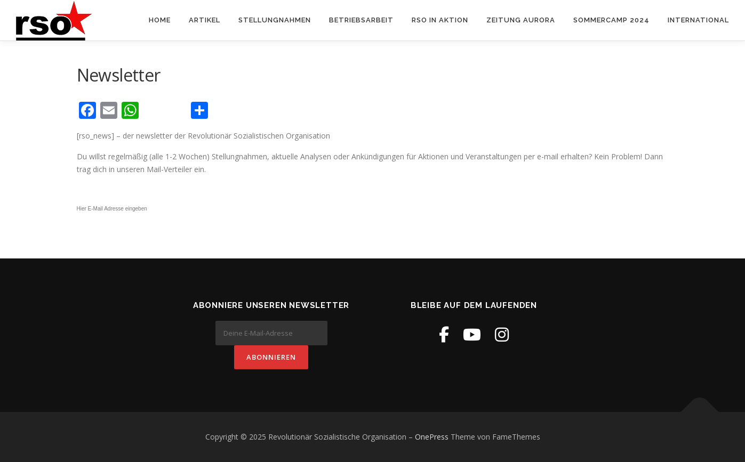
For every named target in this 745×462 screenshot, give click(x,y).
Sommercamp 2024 (611, 20)
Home (160, 20)
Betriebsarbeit (361, 20)
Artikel (204, 20)
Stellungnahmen (274, 20)
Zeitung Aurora (520, 20)
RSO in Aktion (440, 20)
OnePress (431, 437)
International (698, 20)
